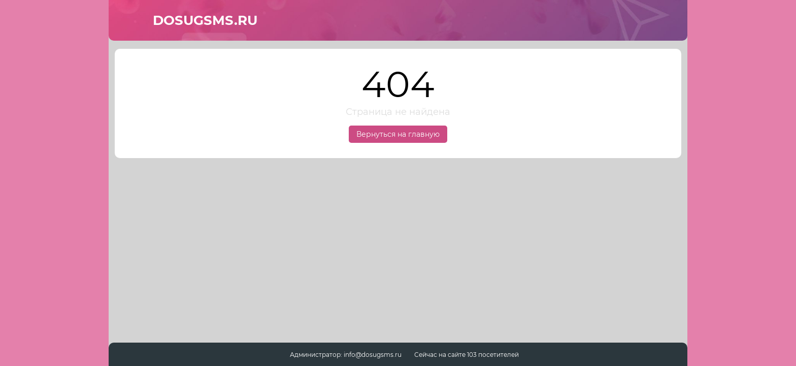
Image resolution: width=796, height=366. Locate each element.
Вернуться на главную (398, 134)
